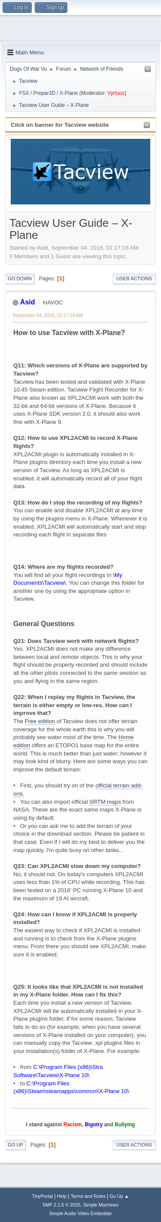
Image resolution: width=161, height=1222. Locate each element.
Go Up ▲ (119, 1196)
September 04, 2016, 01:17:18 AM (47, 315)
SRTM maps (105, 802)
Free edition (40, 721)
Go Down (20, 278)
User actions (134, 278)
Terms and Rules (88, 1196)
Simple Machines (100, 1204)
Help (62, 1196)
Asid (27, 302)
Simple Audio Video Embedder (80, 1213)
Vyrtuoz (116, 93)
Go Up (15, 1144)
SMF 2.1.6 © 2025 (61, 1204)
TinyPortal (42, 1196)
